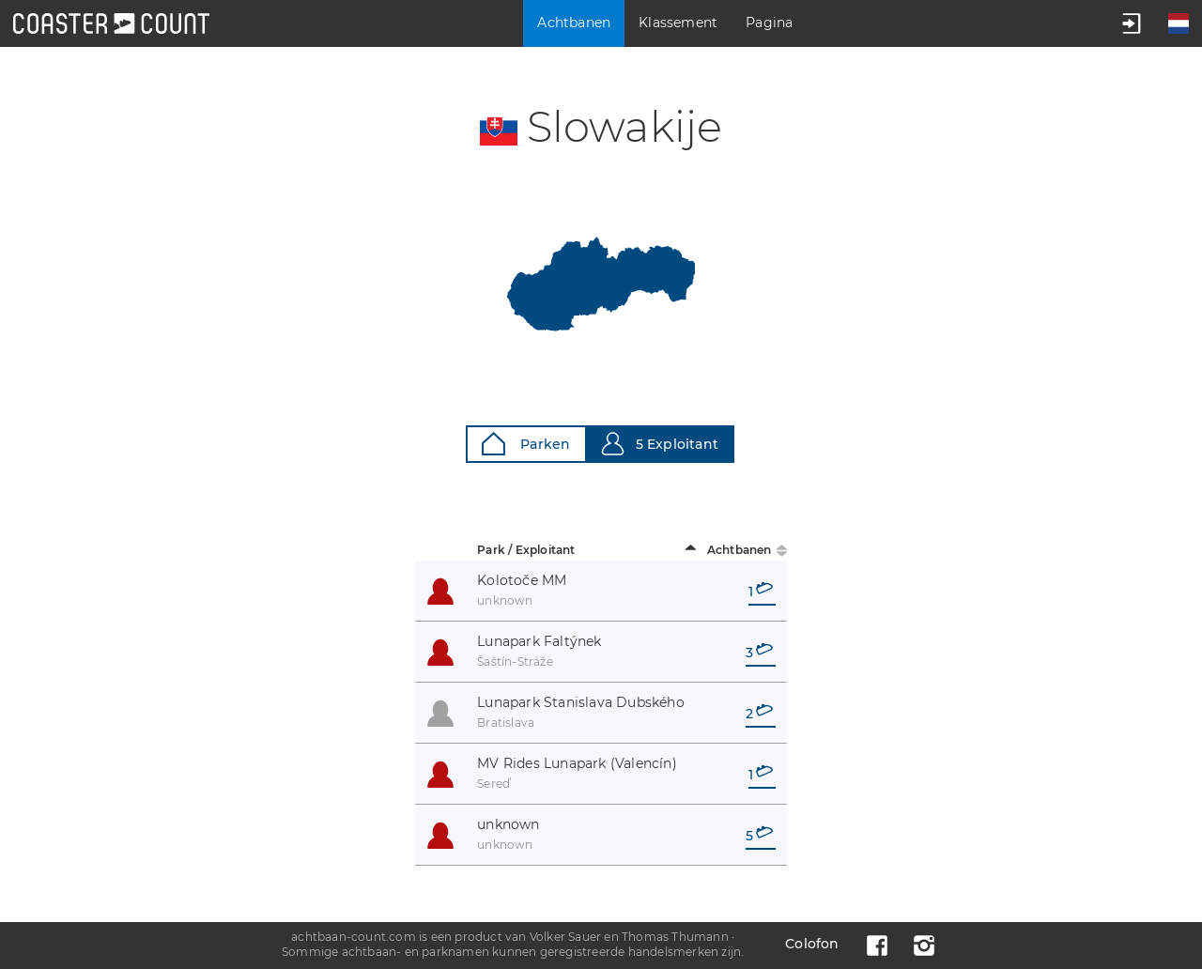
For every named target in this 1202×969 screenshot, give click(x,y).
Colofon (812, 943)
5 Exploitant (659, 443)
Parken (526, 443)
